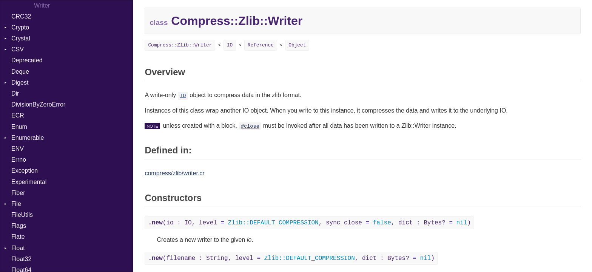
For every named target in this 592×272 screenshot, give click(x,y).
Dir (15, 93)
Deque (20, 71)
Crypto (20, 27)
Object (297, 45)
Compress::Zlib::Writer (180, 45)
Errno (18, 159)
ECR (17, 115)
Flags (18, 226)
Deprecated (27, 60)
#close (250, 126)
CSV (17, 49)
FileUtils (22, 215)
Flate (18, 236)
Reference (261, 45)
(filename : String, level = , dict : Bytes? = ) (291, 258)
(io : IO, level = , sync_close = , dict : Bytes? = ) (309, 222)
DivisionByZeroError (38, 104)
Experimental (28, 182)
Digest (19, 82)
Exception (24, 170)
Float (18, 248)
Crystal (20, 38)
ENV (17, 148)
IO (230, 45)
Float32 (21, 259)
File (16, 204)
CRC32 (21, 16)
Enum (19, 127)
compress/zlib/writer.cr (174, 173)
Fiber (18, 193)
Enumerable (27, 137)
